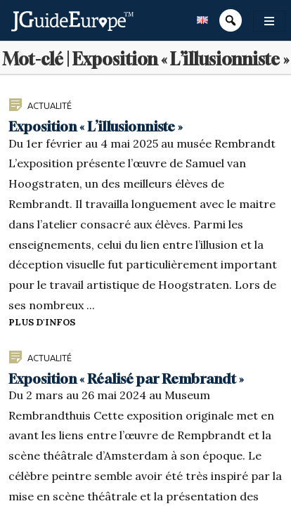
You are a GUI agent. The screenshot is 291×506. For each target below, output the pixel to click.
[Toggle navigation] (269, 21)
